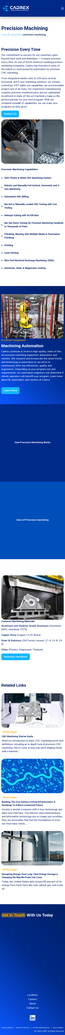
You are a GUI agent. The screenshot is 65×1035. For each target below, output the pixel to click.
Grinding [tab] (8, 245)
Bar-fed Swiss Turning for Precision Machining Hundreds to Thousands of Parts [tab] (33, 224)
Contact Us (32, 1008)
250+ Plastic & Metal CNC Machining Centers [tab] (27, 178)
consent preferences (41, 1027)
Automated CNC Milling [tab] (16, 196)
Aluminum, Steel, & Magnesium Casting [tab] (25, 268)
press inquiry (58, 1027)
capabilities (15, 34)
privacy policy (7, 1027)
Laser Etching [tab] (11, 253)
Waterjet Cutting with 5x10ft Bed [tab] (21, 215)
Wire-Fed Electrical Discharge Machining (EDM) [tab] (29, 260)
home (4, 34)
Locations (32, 995)
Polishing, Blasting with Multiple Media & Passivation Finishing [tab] (32, 235)
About (32, 1003)
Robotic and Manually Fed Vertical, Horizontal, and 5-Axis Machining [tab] (32, 187)
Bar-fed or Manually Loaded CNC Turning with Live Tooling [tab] (30, 206)
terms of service (22, 1027)
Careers (32, 999)
